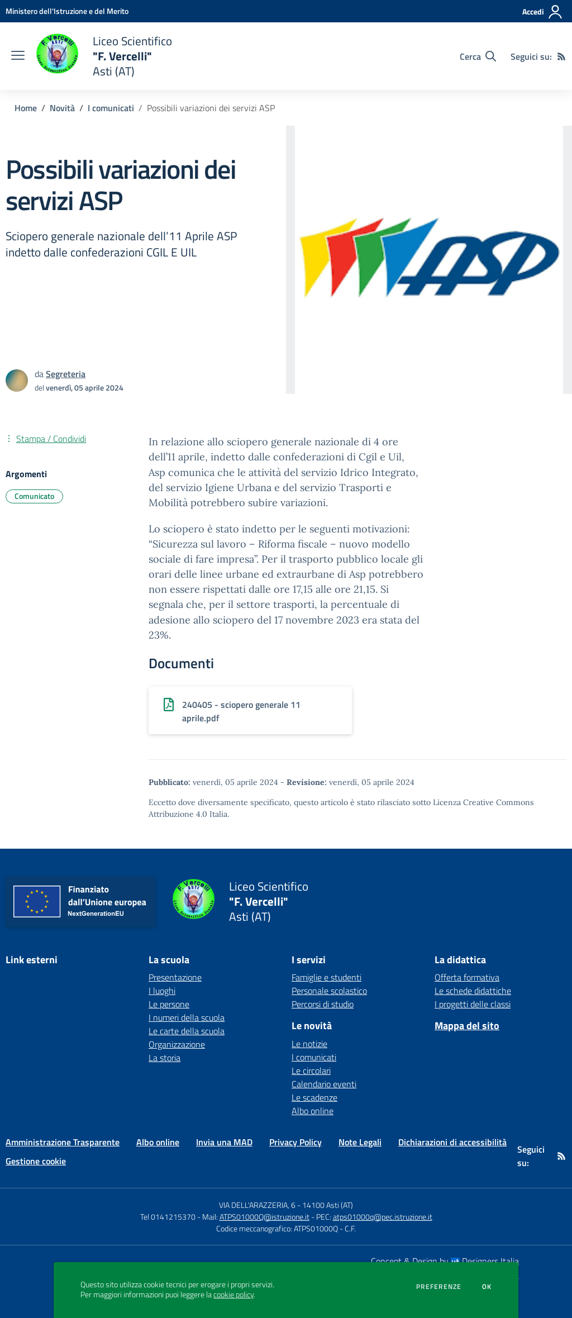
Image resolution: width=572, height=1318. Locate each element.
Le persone (169, 1004)
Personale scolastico (329, 990)
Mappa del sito (467, 1025)
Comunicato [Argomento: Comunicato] (34, 496)
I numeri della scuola (187, 1017)
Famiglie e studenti (326, 977)
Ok (487, 1286)
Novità (62, 108)
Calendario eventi (324, 1084)
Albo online (312, 1110)
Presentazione (175, 977)
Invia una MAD (224, 1142)
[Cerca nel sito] (477, 56)
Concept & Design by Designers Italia (445, 1261)
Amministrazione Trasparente (63, 1142)
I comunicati (111, 108)
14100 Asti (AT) (327, 1205)
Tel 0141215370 (168, 1216)
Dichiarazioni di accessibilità (452, 1142)
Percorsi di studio (323, 1004)
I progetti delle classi (473, 1004)
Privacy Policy (295, 1142)
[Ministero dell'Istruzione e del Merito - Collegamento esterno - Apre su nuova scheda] (67, 11)
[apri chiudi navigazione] (18, 56)
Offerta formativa (467, 977)
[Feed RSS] (561, 56)
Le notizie (309, 1043)
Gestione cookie (36, 1161)
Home (26, 108)
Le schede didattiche (473, 990)
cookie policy (233, 1294)
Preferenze (438, 1286)
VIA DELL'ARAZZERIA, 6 (257, 1205)
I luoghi (162, 990)
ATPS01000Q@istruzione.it (264, 1216)
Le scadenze (314, 1097)
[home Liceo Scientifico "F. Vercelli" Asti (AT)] (104, 56)
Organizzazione (177, 1044)
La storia (164, 1057)
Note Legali (360, 1142)
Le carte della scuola (187, 1031)
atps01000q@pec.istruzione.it (382, 1216)
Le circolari (311, 1070)
